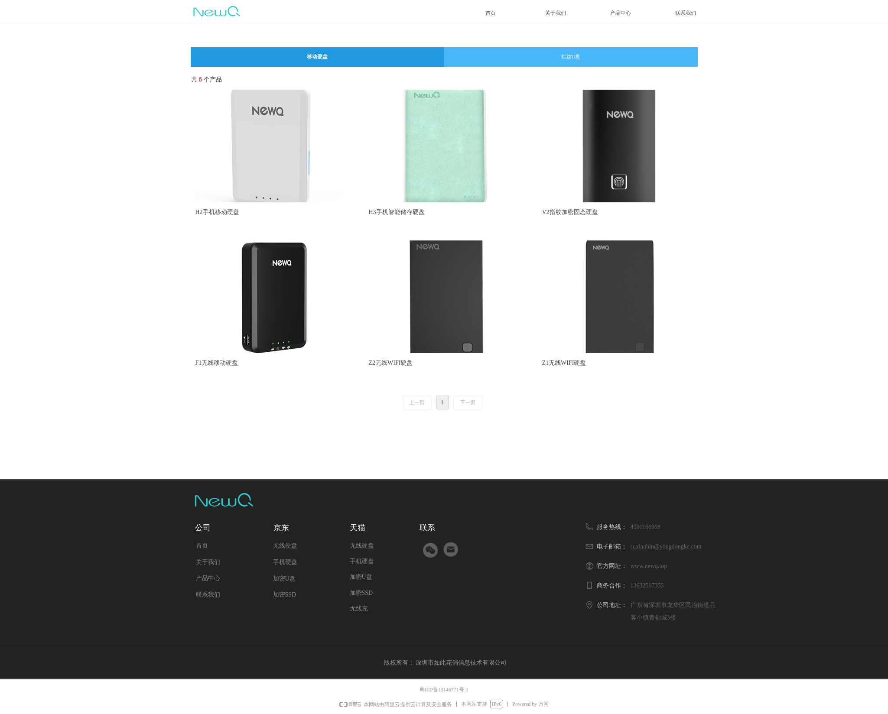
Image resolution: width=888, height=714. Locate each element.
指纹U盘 (571, 57)
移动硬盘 (317, 57)
